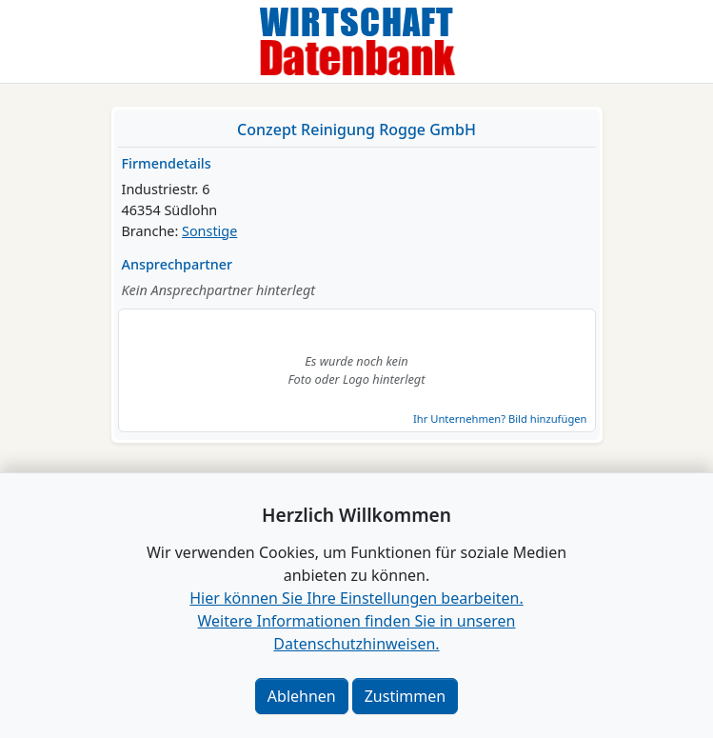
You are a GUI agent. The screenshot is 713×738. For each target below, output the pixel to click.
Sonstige (209, 231)
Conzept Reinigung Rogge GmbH (356, 129)
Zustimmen (405, 696)
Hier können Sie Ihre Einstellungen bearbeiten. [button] (356, 598)
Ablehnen (301, 696)
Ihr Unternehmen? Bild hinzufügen (499, 418)
